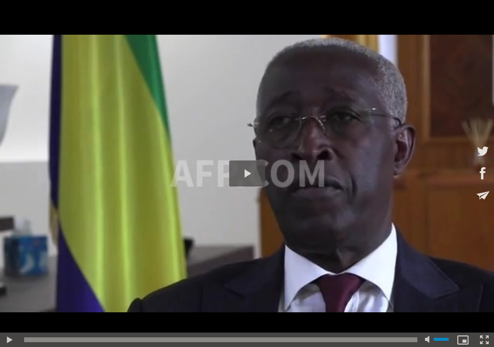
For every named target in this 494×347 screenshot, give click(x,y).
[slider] (220, 339)
